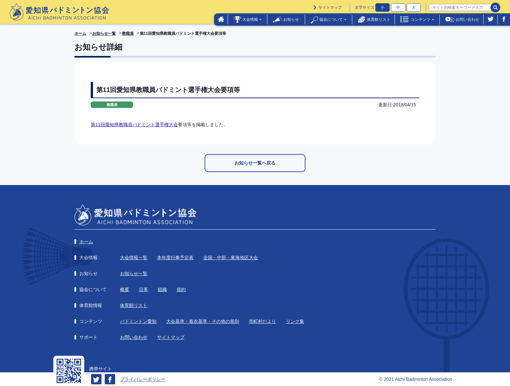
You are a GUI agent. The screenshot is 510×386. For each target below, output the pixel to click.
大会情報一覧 (133, 257)
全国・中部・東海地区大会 (230, 257)
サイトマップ (330, 7)
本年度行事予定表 (175, 257)
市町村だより (262, 321)
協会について (331, 19)
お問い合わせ (467, 19)
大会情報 (250, 19)
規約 (181, 289)
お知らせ (291, 19)
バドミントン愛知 (138, 321)
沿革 (143, 289)
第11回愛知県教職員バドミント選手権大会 (134, 124)
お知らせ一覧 (104, 33)
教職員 (128, 33)
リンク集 (295, 321)
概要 (124, 289)
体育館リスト (378, 19)
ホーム (80, 33)
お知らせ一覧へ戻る (255, 163)
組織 (162, 289)
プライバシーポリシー (143, 379)
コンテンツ (420, 19)
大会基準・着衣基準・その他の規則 (202, 321)
